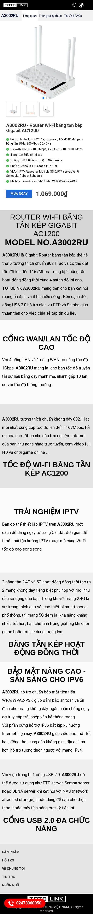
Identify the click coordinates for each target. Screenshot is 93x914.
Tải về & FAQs (73, 15)
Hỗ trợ (8, 860)
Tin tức (8, 877)
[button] (43, 98)
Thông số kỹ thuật (50, 15)
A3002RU (9, 15)
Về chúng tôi (13, 869)
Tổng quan (30, 15)
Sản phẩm (10, 852)
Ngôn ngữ (10, 885)
